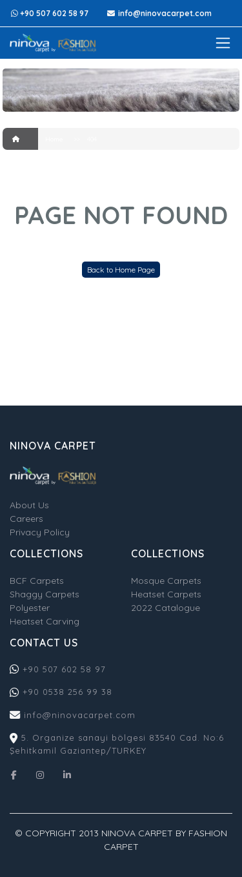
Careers (26, 518)
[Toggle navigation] (223, 43)
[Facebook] (14, 774)
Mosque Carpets (166, 580)
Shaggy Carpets (44, 594)
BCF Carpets (37, 580)
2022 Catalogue (165, 608)
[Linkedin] (67, 774)
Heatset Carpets (166, 594)
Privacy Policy (40, 532)
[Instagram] (40, 774)
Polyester (30, 608)
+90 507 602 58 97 (62, 669)
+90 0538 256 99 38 (67, 691)
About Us (29, 505)
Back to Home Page (121, 269)
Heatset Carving (44, 621)
